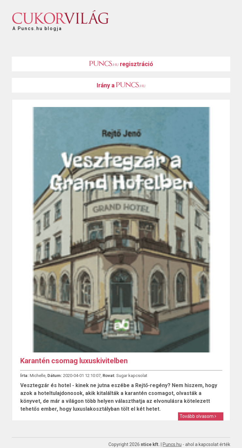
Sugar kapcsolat (131, 375)
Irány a (121, 85)
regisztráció (121, 64)
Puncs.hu (172, 444)
